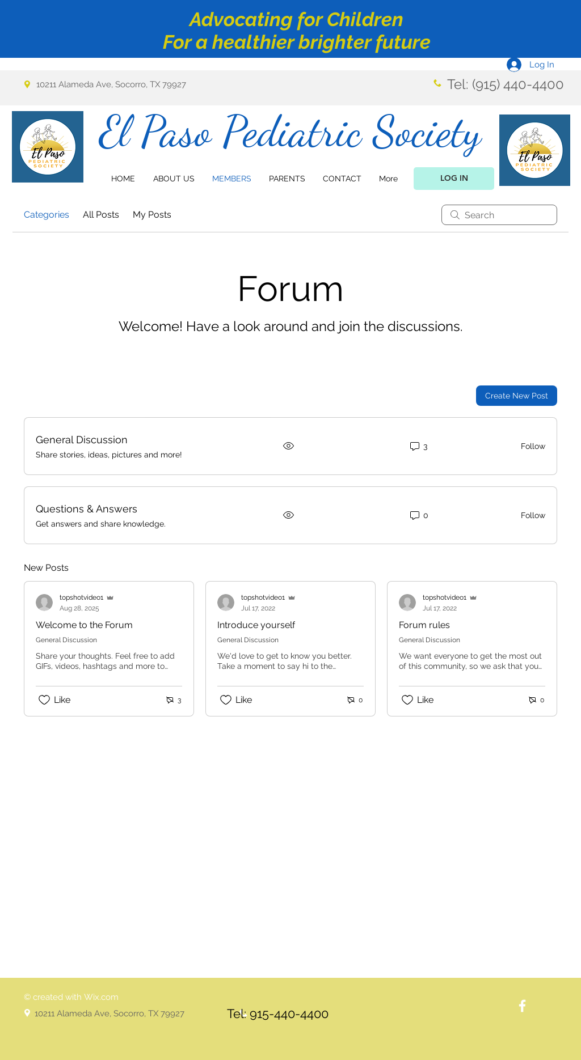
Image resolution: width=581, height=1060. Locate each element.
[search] (499, 215)
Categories (46, 214)
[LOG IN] (454, 178)
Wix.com (101, 997)
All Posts (101, 214)
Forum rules (424, 625)
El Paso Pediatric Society (290, 131)
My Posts (152, 214)
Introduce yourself (256, 625)
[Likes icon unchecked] (44, 700)
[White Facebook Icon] (522, 1006)
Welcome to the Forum (84, 625)
